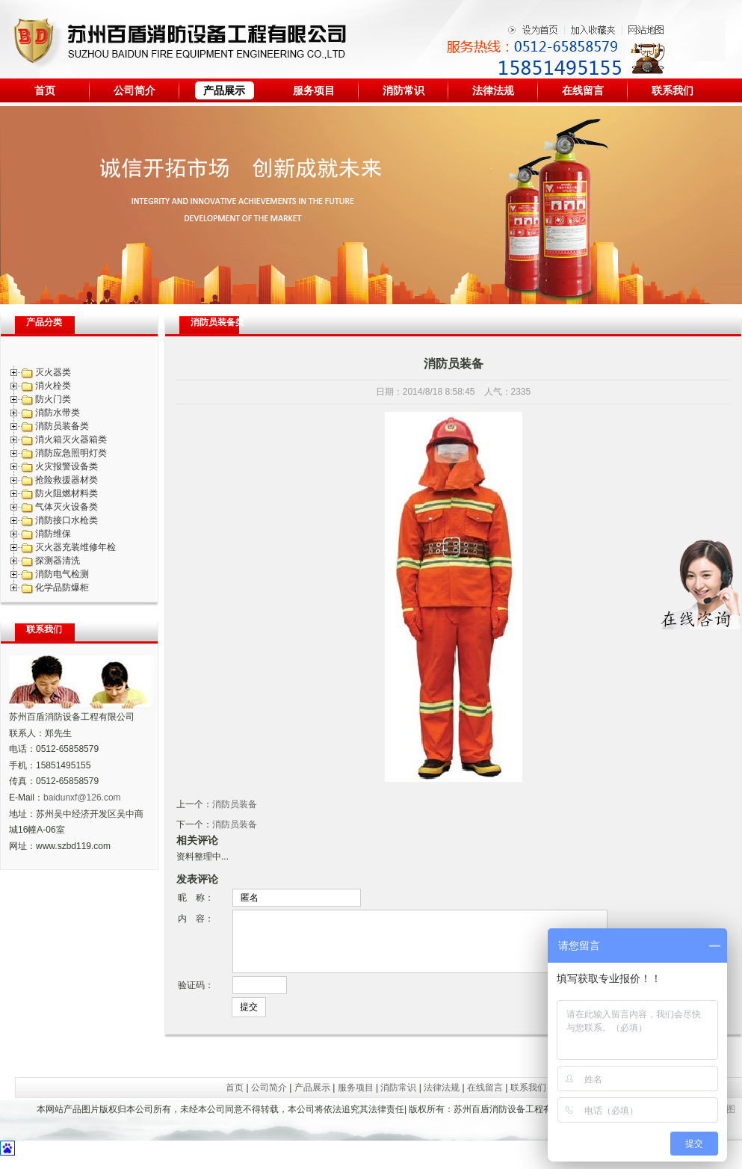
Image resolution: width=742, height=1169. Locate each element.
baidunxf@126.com (82, 797)
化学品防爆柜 (62, 587)
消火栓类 (53, 385)
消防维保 (53, 533)
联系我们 (672, 90)
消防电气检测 (62, 574)
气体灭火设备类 (66, 507)
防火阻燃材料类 (66, 493)
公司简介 (134, 90)
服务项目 (314, 90)
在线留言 (583, 90)
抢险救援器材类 (66, 480)
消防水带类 (57, 412)
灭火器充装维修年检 (75, 547)
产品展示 (224, 90)
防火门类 (53, 399)
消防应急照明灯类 (71, 453)
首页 (44, 90)
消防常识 (403, 90)
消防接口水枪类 (66, 520)
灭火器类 (53, 372)
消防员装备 (234, 804)
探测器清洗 (57, 560)
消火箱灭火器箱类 (71, 439)
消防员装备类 (62, 426)
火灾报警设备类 (66, 466)
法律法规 (493, 90)
